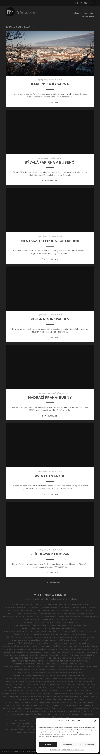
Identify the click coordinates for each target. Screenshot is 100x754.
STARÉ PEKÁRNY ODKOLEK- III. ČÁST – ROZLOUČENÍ (63, 702)
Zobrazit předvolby (87, 744)
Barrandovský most (78, 604)
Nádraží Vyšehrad (59, 655)
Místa (76, 10)
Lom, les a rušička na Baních (16, 646)
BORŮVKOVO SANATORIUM (14, 607)
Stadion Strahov (89, 696)
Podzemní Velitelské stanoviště (34, 672)
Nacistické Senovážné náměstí (59, 652)
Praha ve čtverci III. (13, 684)
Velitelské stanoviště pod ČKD (83, 708)
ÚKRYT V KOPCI (59, 708)
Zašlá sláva (56, 79)
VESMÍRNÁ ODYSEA (16, 711)
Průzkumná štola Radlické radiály (77, 690)
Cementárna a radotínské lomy (17, 616)
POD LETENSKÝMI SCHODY (86, 667)
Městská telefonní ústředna (49, 240)
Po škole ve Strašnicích (18, 678)
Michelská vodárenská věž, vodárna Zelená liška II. (32, 714)
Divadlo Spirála (69, 619)
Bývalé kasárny (48, 613)
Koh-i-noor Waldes (50, 319)
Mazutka (46, 646)
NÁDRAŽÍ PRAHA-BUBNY (50, 397)
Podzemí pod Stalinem (26, 669)
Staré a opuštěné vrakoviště (30, 699)
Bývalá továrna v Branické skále (21, 613)
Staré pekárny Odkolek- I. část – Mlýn (66, 699)
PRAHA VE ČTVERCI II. (85, 681)
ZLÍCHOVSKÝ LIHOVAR (50, 554)
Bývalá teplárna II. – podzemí (77, 610)
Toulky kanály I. (34, 705)
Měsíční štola (60, 646)
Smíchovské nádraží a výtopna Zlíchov (58, 696)
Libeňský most (85, 643)
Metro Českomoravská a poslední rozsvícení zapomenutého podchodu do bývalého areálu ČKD (50, 649)
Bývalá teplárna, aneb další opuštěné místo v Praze (34, 610)
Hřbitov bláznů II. (21, 634)
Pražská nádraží (56, 393)
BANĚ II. (35, 646)
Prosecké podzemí (60, 687)
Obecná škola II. (78, 664)
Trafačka (88, 705)
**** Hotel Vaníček (69, 631)
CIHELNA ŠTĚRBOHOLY (46, 616)
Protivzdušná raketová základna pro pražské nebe (31, 690)
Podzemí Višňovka (48, 669)
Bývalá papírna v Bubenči (50, 162)
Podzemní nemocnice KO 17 (72, 669)
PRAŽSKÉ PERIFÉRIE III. (15, 687)
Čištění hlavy (29, 619)
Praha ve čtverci (64, 681)
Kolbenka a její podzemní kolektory (30, 640)
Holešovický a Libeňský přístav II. (22, 723)
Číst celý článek (50, 102)
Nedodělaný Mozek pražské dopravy (27, 658)
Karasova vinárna (43, 637)
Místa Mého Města (50, 594)
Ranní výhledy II (27, 693)
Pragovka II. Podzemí (63, 678)
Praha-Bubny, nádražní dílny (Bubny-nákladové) (29, 681)
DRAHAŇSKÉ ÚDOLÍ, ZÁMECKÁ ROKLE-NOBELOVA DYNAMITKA (50, 622)
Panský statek (49, 667)
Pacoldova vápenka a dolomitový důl (21, 667)
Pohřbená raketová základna (67, 672)
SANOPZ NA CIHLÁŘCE (64, 693)
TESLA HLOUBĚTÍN (15, 705)
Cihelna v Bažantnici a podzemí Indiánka (78, 616)
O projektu (87, 10)
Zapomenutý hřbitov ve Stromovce (22, 729)
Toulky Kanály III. (73, 705)
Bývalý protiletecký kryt (71, 613)
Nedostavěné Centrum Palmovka (27, 661)
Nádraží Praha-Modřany (16, 655)
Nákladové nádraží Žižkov (83, 655)
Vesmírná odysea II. (36, 711)
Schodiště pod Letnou (87, 693)
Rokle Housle (45, 693)
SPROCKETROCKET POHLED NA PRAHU (19, 696)
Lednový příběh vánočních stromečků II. (28, 643)
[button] (95, 721)
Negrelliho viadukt (24, 664)
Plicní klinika (65, 667)
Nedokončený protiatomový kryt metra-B (69, 658)
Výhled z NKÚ (87, 714)
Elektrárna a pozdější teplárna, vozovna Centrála (40, 625)
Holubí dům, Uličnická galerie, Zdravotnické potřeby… (30, 631)
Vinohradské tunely (58, 711)
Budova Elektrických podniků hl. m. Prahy (50, 607)
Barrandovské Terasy (55, 604)
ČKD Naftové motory (48, 619)
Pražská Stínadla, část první (40, 684)
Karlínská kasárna (50, 84)
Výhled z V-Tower (61, 717)
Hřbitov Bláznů (89, 631)
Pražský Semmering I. (38, 687)
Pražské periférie (66, 684)
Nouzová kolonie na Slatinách (51, 664)
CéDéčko (91, 613)
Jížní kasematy (80, 634)
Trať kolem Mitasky (11, 708)
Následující (55, 582)
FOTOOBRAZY (88, 13)
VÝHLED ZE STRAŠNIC (40, 717)
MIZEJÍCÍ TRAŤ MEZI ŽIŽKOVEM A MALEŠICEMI (22, 652)
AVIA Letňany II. (49, 475)
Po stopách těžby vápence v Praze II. (68, 675)
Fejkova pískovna (77, 625)
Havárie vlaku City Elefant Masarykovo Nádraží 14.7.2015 (50, 628)
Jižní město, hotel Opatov (18, 637)
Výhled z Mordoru (69, 714)
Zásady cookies (55, 750)
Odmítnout (67, 744)
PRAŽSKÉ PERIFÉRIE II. (86, 684)
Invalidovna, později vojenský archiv (52, 634)
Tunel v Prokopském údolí (36, 708)
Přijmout (48, 744)
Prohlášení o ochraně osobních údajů (72, 750)
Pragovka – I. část (41, 678)
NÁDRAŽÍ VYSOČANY (39, 655)
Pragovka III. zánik (85, 678)
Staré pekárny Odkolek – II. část (21, 702)
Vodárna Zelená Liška (81, 711)
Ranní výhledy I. (9, 693)
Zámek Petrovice (25, 726)
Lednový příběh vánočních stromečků (69, 640)
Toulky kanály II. (53, 705)
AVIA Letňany (17, 604)
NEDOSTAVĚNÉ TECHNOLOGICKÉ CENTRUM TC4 (67, 661)
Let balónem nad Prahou (63, 643)
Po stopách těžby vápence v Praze (31, 675)
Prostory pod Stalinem (83, 687)
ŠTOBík (91, 702)
